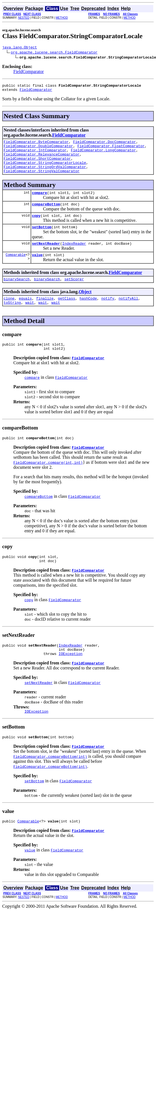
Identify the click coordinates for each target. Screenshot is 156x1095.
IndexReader (74, 256)
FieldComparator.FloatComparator (111, 149)
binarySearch (17, 294)
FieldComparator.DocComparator (104, 144)
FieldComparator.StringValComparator (42, 180)
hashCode (88, 314)
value (37, 268)
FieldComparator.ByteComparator (36, 144)
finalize (44, 314)
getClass (66, 314)
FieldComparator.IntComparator (35, 154)
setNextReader (46, 256)
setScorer (74, 294)
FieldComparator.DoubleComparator (38, 149)
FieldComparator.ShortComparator (37, 164)
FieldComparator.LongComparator (103, 154)
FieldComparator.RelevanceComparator (42, 159)
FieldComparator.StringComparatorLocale (45, 170)
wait (29, 319)
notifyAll (128, 314)
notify (107, 314)
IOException (71, 676)
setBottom (41, 239)
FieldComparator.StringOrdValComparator (45, 175)
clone (9, 314)
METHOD (62, 17)
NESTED (23, 17)
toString (12, 319)
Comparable (16, 268)
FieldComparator (28, 72)
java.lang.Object (19, 47)
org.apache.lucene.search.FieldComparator (54, 52)
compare (39, 202)
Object (85, 306)
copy (36, 227)
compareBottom (46, 214)
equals (25, 314)
